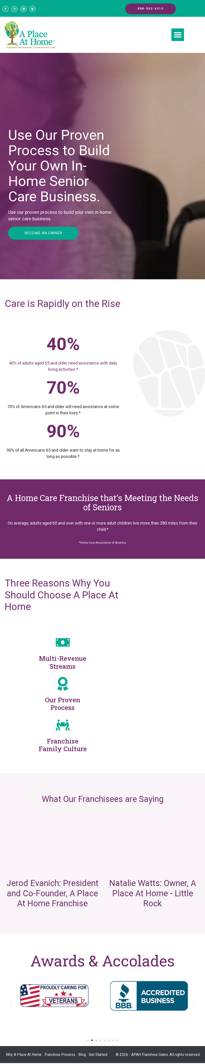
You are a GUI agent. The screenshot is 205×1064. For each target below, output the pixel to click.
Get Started (98, 1055)
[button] (177, 36)
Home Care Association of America (103, 544)
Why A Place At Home (24, 1055)
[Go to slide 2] (92, 1041)
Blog (82, 1055)
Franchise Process (60, 1055)
